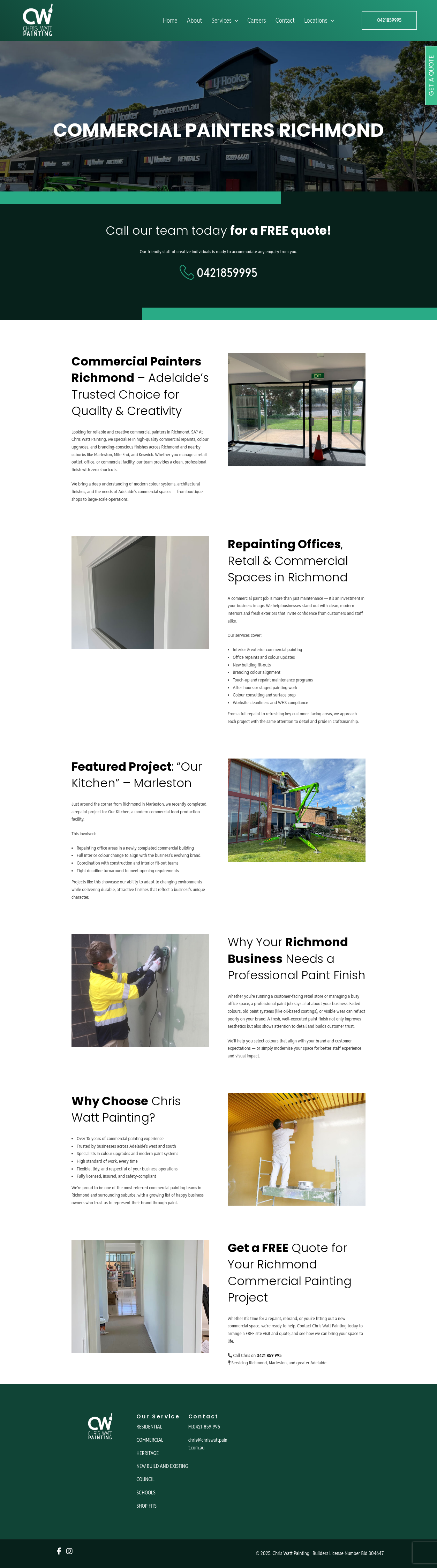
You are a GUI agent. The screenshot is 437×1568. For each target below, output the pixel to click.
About (194, 20)
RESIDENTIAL (149, 1427)
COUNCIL (145, 1479)
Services (225, 20)
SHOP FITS (146, 1506)
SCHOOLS (146, 1493)
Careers (256, 20)
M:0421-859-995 (204, 1427)
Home (170, 20)
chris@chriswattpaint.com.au (207, 1444)
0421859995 (389, 20)
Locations (320, 20)
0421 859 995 (269, 1355)
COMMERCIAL (149, 1440)
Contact (285, 20)
